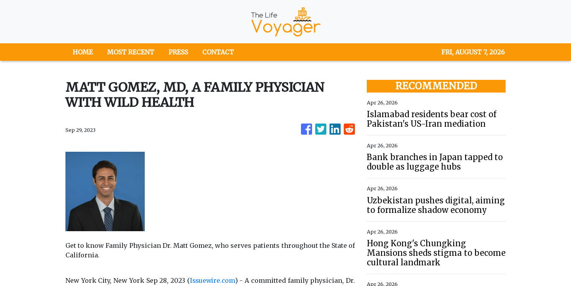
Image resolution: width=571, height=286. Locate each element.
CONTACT (218, 52)
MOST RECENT (130, 52)
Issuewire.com (212, 280)
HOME (83, 52)
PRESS (178, 52)
